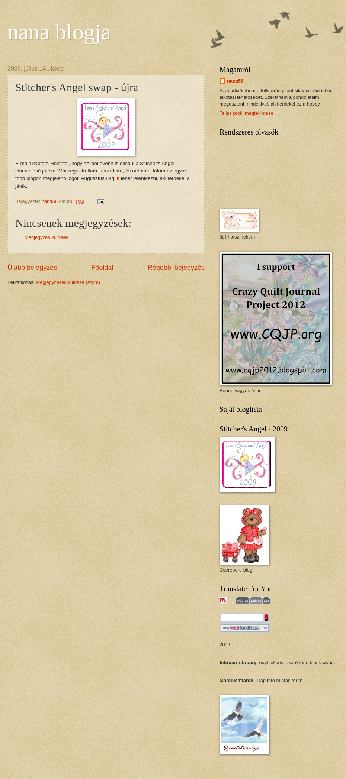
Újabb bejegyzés (32, 267)
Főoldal (102, 267)
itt (118, 178)
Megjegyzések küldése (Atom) (68, 282)
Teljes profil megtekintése (246, 113)
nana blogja (59, 32)
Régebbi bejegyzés (176, 267)
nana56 (235, 81)
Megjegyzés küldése (46, 237)
